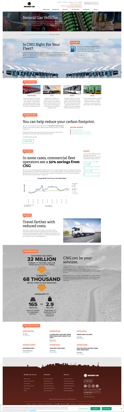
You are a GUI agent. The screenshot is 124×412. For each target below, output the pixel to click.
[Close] (121, 408)
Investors (56, 404)
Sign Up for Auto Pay (29, 381)
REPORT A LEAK (65, 6)
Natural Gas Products (43, 34)
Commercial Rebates (69, 383)
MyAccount (46, 9)
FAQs (25, 390)
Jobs (76, 2)
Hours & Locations (88, 383)
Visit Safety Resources (89, 396)
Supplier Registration (69, 390)
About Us (65, 2)
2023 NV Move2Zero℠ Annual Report (81, 132)
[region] (62, 408)
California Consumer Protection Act (57, 399)
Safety (96, 9)
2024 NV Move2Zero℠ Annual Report (81, 134)
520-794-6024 (26, 335)
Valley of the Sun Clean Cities (91, 176)
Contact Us (71, 2)
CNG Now (86, 165)
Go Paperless (27, 383)
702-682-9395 (26, 352)
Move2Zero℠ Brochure (78, 130)
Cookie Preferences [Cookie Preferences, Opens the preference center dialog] (83, 408)
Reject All (95, 408)
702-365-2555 (53, 352)
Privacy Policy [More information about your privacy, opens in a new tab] (33, 410)
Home (24, 34)
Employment (40, 404)
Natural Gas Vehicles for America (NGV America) (91, 170)
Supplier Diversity (68, 388)
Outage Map (27, 388)
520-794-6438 (80, 339)
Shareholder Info (64, 404)
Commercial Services (69, 381)
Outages (80, 2)
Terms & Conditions (82, 404)
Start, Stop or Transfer (29, 386)
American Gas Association (90, 162)
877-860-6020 (78, 7)
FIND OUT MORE (28, 141)
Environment (76, 9)
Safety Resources (48, 381)
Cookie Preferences (71, 399)
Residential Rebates (48, 378)
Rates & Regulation (48, 404)
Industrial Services (68, 378)
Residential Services (32, 34)
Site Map (89, 404)
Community (87, 9)
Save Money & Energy (49, 388)
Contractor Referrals (48, 383)
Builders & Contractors (69, 386)
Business (66, 9)
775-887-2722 (53, 342)
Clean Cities (87, 163)
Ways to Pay (27, 378)
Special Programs (48, 390)
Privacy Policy (73, 404)
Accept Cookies (106, 408)
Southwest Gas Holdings (76, 4)
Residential (56, 9)
